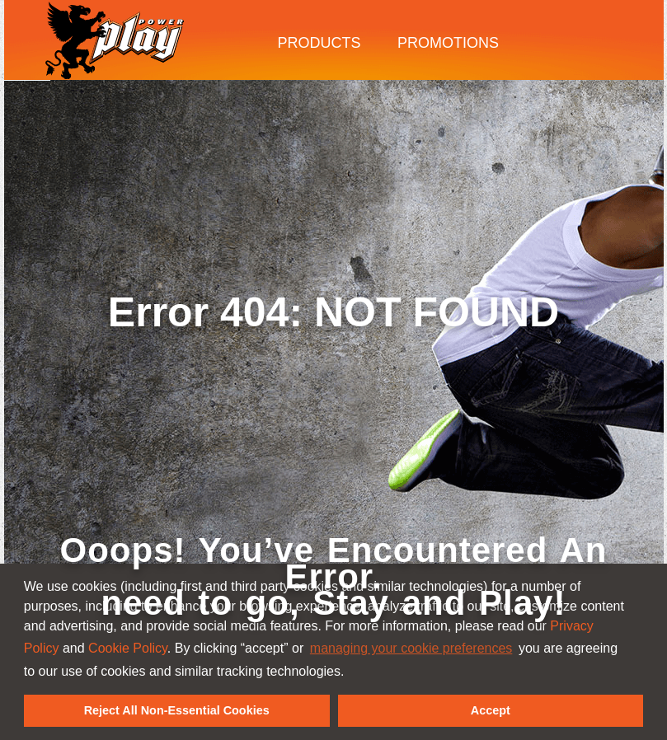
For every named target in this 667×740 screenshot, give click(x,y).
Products (319, 43)
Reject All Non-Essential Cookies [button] (177, 710)
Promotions (448, 43)
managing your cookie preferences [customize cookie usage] (411, 648)
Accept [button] (490, 710)
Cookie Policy (127, 648)
